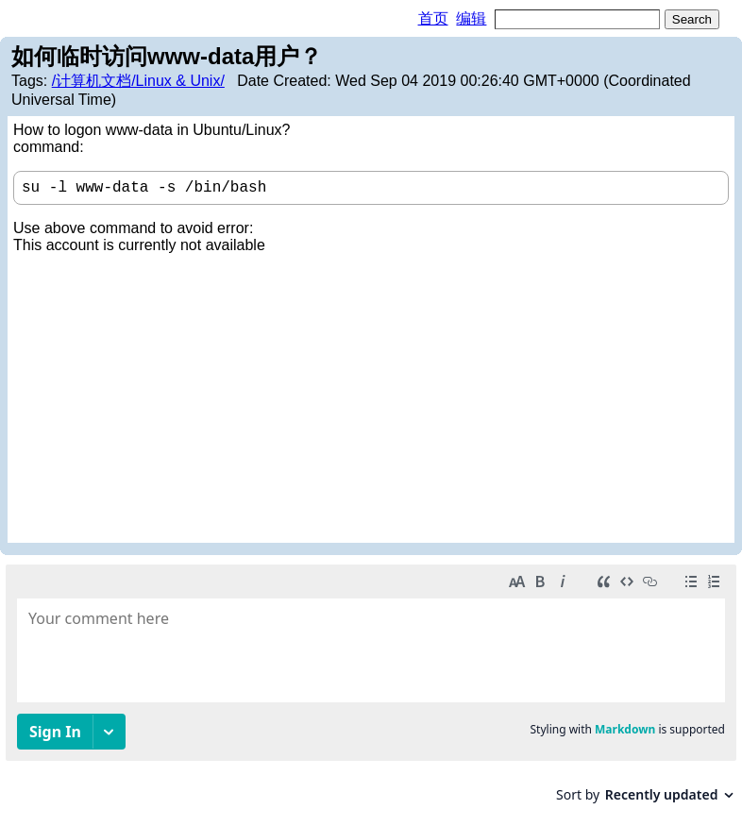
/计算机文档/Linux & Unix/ (138, 81)
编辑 (471, 18)
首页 (433, 18)
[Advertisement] (371, 395)
